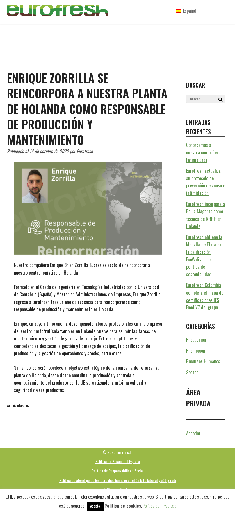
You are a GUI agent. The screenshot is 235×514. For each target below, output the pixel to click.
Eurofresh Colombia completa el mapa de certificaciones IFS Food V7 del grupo (204, 296)
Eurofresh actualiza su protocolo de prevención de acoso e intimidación (205, 181)
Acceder (193, 433)
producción (102, 412)
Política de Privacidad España (117, 461)
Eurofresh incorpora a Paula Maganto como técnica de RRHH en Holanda (205, 215)
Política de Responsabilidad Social (117, 471)
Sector (65, 405)
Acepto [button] (95, 506)
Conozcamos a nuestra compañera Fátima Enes (203, 152)
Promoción (195, 350)
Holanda (62, 412)
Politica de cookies (122, 505)
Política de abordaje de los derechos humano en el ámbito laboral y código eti (117, 480)
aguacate (30, 412)
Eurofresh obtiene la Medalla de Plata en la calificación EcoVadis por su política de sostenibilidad (204, 256)
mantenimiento (81, 412)
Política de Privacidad (159, 505)
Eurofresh (46, 412)
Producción (196, 339)
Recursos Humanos (44, 405)
